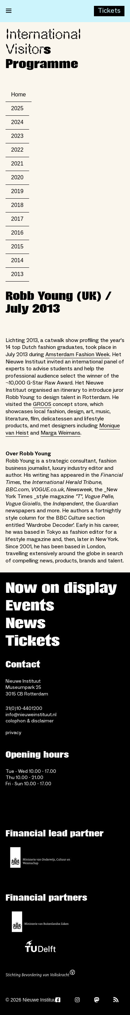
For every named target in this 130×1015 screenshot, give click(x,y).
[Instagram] (77, 1000)
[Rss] (116, 1000)
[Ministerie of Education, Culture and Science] (40, 857)
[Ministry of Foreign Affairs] (40, 921)
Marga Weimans (60, 432)
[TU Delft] (40, 948)
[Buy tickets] (109, 11)
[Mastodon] (96, 1000)
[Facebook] (58, 1000)
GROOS (42, 404)
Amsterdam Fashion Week (77, 354)
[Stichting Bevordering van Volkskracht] (40, 974)
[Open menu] (8, 11)
